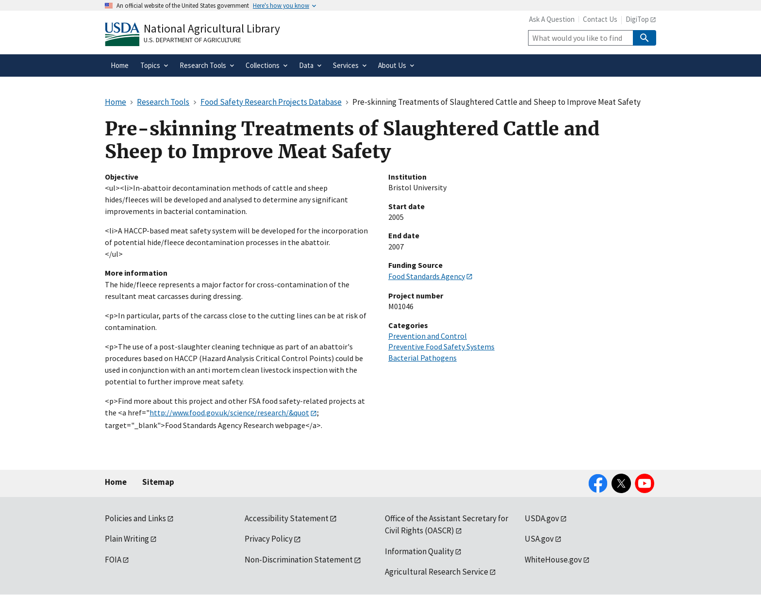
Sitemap (158, 482)
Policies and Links (135, 518)
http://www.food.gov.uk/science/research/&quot (229, 412)
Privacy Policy (269, 538)
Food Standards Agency (426, 276)
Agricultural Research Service (436, 571)
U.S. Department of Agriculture (192, 39)
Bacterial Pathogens (422, 358)
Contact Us (600, 19)
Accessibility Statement (287, 518)
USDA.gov (542, 518)
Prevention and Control (427, 336)
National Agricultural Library (212, 28)
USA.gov (539, 538)
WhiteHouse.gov (553, 559)
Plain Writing (127, 538)
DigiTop (637, 19)
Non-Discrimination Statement (299, 559)
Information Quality (419, 551)
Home (116, 482)
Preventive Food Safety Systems (441, 346)
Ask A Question (552, 19)
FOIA (113, 559)
